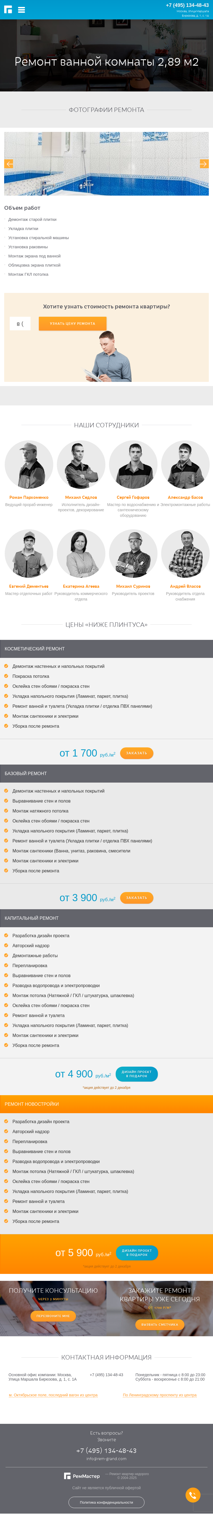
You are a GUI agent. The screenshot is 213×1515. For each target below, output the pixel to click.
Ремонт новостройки (32, 1104)
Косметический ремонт (35, 649)
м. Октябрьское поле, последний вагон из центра (53, 1395)
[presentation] (8, 163)
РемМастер (9, 9)
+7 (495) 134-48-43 (187, 5)
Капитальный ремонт (32, 918)
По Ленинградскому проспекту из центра (159, 1395)
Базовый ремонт (26, 773)
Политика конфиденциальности (106, 1502)
